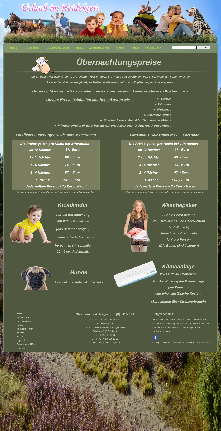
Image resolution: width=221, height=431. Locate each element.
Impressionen (23, 340)
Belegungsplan (24, 321)
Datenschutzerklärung (27, 344)
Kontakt (20, 333)
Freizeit (20, 336)
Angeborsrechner (25, 329)
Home (19, 313)
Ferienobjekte (23, 317)
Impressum (22, 348)
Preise (20, 325)
